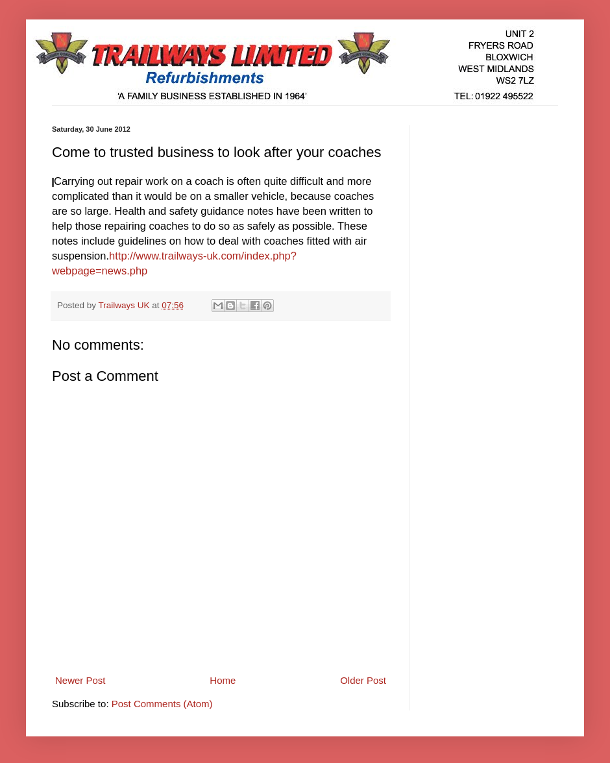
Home (223, 680)
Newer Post (80, 680)
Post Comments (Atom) (162, 703)
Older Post (363, 680)
